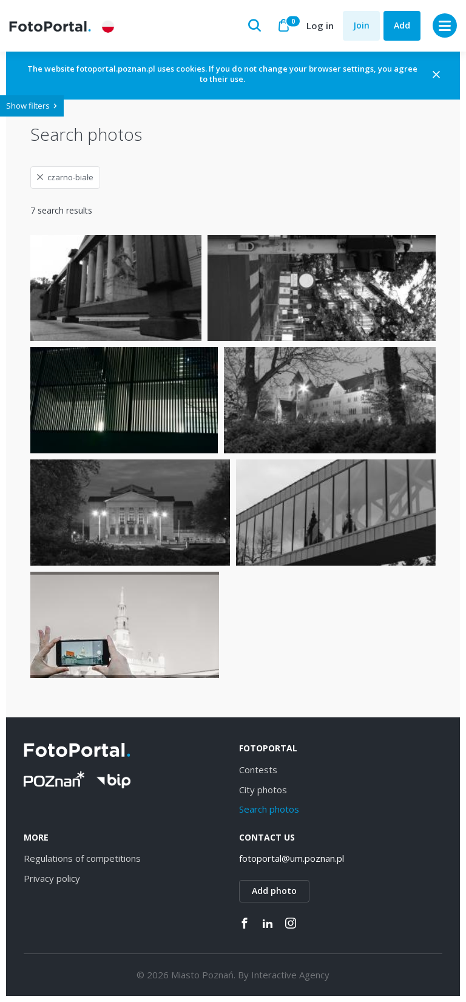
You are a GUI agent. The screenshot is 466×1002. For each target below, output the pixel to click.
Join (361, 25)
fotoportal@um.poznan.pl (291, 858)
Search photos (269, 809)
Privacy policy (52, 878)
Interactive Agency (290, 975)
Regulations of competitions (82, 858)
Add (402, 25)
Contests (258, 769)
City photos (263, 790)
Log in (320, 25)
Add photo (274, 890)
